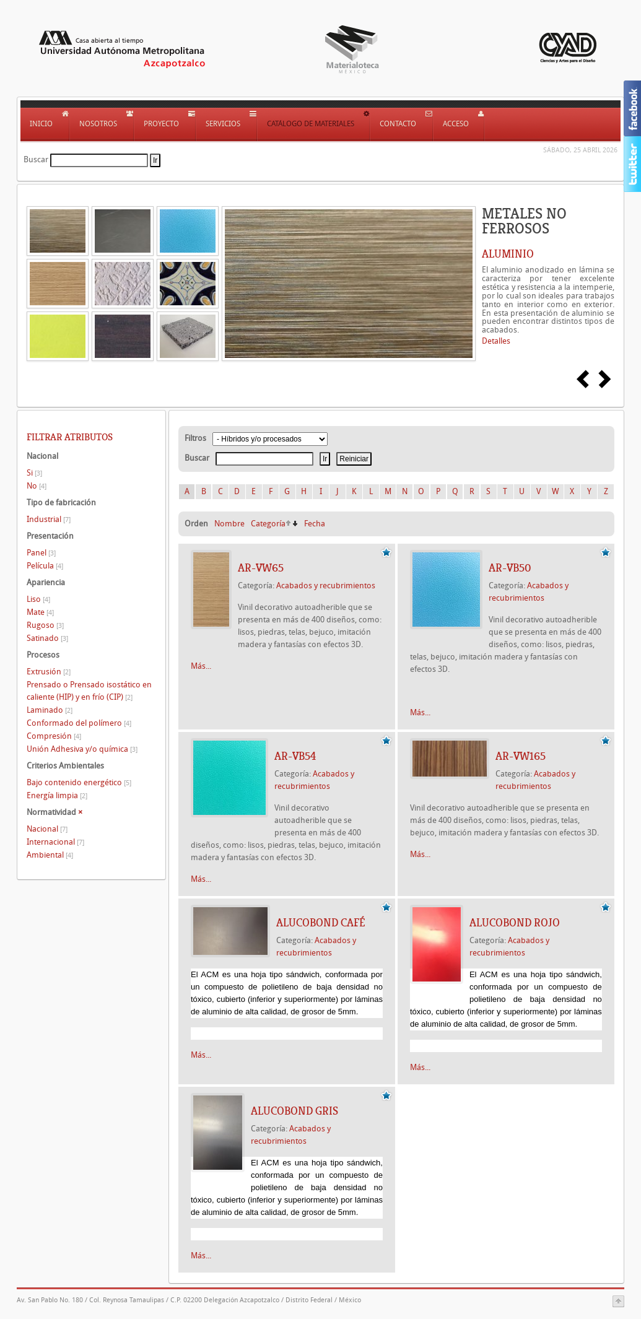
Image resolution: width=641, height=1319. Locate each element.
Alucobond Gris (294, 1111)
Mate (40, 612)
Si (34, 472)
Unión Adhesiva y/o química (82, 749)
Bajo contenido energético (79, 782)
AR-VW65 (261, 568)
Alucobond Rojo (514, 922)
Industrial (49, 519)
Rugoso (45, 625)
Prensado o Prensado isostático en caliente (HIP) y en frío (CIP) (89, 691)
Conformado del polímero (79, 723)
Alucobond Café (320, 922)
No (36, 485)
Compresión (54, 736)
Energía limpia (57, 795)
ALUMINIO (508, 254)
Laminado (49, 710)
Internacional (55, 842)
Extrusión (49, 671)
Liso (38, 599)
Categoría (268, 523)
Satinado (47, 638)
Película (45, 565)
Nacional (47, 829)
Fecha (314, 523)
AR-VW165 (520, 756)
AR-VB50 (510, 568)
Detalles (496, 341)
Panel (41, 552)
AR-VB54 (295, 756)
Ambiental (50, 855)
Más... (201, 666)
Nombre (229, 523)
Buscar (36, 159)
